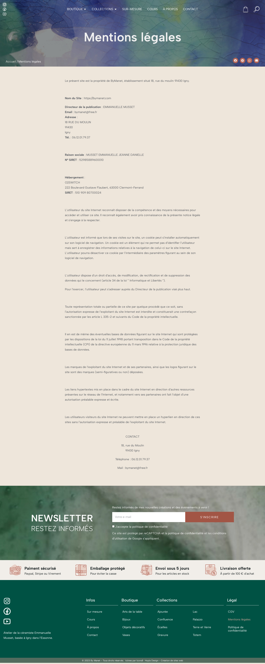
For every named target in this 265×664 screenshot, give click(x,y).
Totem (197, 635)
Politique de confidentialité (237, 629)
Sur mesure (94, 612)
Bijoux (126, 619)
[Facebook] (4, 9)
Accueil (11, 61)
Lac (195, 612)
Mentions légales (239, 619)
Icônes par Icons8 (134, 661)
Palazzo (198, 619)
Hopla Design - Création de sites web (164, 661)
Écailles (162, 627)
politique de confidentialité (150, 527)
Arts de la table (132, 612)
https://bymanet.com (97, 98)
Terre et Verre (202, 627)
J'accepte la (141, 527)
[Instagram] (4, 4)
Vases (126, 635)
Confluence (165, 619)
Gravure (163, 635)
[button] (235, 60)
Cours (91, 619)
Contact (92, 635)
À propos (93, 627)
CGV (231, 612)
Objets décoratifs (133, 627)
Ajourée (163, 612)
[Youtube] (4, 14)
